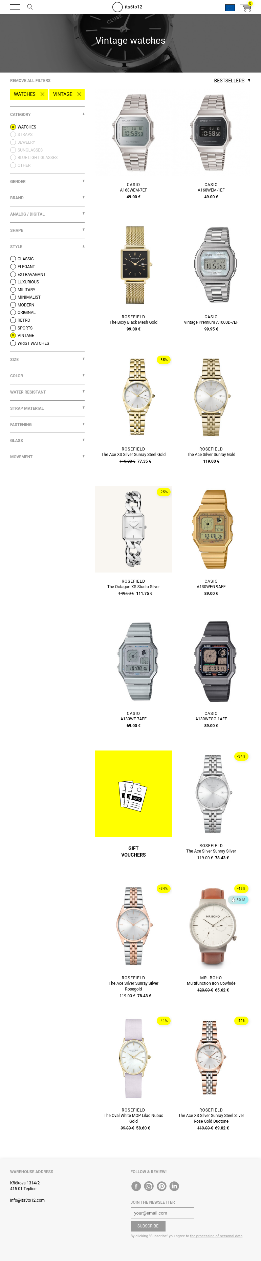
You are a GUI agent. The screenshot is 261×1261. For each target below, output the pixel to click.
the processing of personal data (216, 1236)
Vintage (62, 94)
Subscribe (147, 1226)
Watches (25, 94)
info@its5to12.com (27, 1200)
